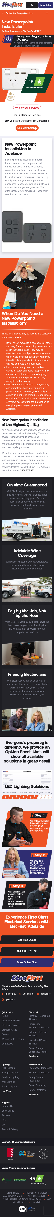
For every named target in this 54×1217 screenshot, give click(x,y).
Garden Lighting (10, 1086)
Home (5, 1015)
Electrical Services (11, 1025)
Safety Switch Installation (36, 1079)
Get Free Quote (27, 940)
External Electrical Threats (38, 1033)
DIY (3, 1124)
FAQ (4, 1120)
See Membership (27, 128)
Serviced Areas (9, 1029)
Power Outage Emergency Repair (38, 1050)
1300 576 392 (27, 470)
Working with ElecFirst (13, 1039)
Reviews (6, 1115)
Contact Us (7, 1043)
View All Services (27, 107)
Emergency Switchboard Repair (39, 1025)
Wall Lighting (8, 1081)
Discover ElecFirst (11, 1020)
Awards (6, 1034)
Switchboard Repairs (39, 1072)
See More (33, 1056)
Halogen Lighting (10, 1072)
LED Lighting (8, 1068)
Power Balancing (37, 1085)
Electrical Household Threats (39, 1017)
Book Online (45, 5)
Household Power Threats (38, 1042)
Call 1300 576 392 (27, 951)
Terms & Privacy (10, 1129)
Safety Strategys (37, 1089)
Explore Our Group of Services (17, 13)
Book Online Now (27, 962)
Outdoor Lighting (10, 1077)
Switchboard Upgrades (40, 1068)
